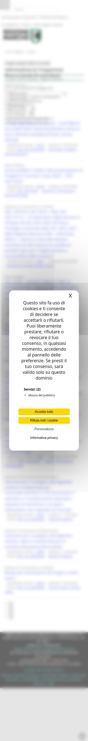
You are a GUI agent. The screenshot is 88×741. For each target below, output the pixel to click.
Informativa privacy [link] (44, 437)
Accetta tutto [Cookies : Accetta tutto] (44, 411)
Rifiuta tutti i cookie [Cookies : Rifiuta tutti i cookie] (44, 420)
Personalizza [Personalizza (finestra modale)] (44, 429)
